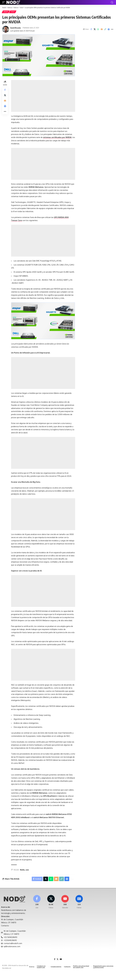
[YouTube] (60, 959)
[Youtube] (65, 902)
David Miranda (15, 28)
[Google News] (79, 902)
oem (27, 870)
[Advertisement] (43, 96)
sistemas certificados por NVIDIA (57, 137)
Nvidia (22, 870)
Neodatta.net (6, 968)
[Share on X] (94, 29)
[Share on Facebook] (91, 29)
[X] (51, 902)
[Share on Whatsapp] (98, 29)
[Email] (101, 29)
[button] (4, 2)
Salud (6, 12)
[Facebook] (37, 902)
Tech (13, 12)
